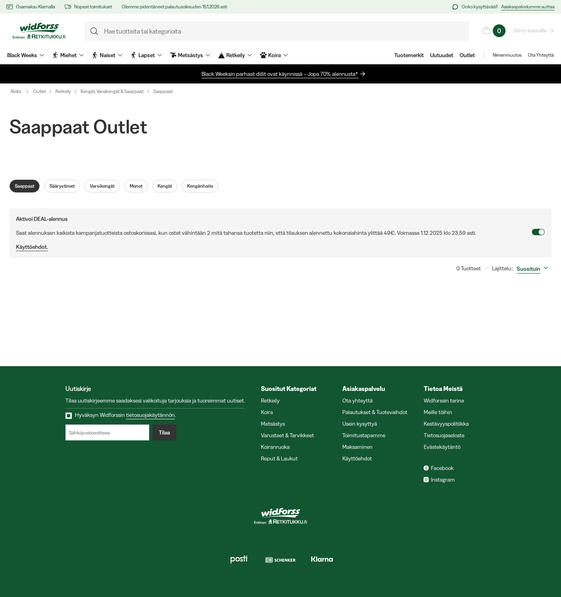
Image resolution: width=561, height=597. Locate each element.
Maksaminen (357, 446)
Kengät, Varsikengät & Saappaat (112, 91)
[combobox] (534, 269)
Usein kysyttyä (359, 423)
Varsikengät (102, 186)
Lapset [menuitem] (146, 55)
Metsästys (273, 423)
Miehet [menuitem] (68, 55)
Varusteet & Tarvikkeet (287, 435)
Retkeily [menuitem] (235, 55)
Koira (267, 412)
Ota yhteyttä (357, 400)
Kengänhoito (200, 186)
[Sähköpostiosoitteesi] (107, 432)
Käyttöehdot (357, 458)
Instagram (443, 479)
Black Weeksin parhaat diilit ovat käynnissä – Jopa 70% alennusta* (280, 73)
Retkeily (63, 91)
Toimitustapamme (363, 435)
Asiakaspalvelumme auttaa (528, 7)
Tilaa (164, 432)
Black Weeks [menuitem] (25, 55)
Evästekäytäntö (442, 446)
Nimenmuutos (507, 55)
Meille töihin (438, 412)
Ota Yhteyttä (541, 55)
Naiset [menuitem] (107, 55)
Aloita (21, 91)
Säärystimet (62, 186)
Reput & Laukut (279, 458)
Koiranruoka (275, 446)
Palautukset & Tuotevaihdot (374, 412)
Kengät (165, 186)
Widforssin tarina (444, 400)
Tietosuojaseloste (444, 435)
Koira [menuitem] (274, 55)
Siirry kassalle (530, 30)
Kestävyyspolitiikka (446, 423)
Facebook (442, 468)
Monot (136, 186)
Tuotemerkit (409, 55)
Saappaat (163, 91)
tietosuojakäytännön (150, 414)
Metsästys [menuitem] (190, 55)
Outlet (467, 55)
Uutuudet (441, 55)
